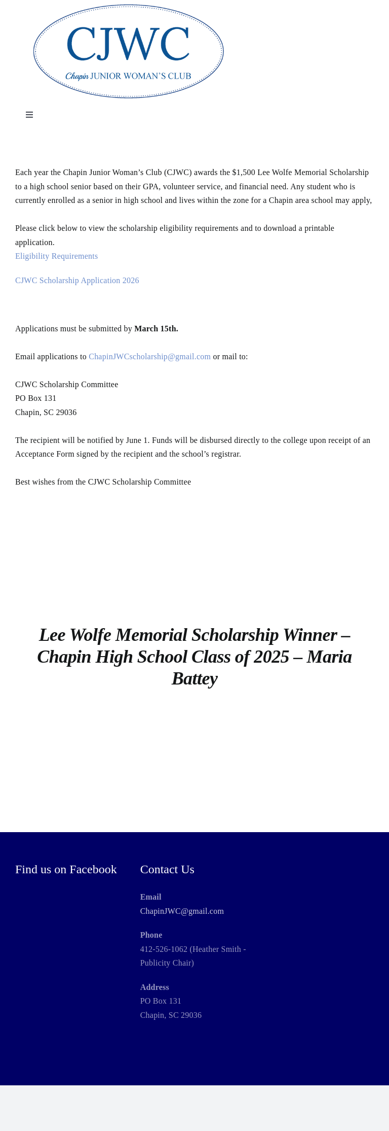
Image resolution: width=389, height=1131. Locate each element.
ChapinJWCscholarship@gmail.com (150, 356)
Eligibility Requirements (56, 256)
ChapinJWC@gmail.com (182, 911)
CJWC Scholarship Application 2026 (77, 280)
